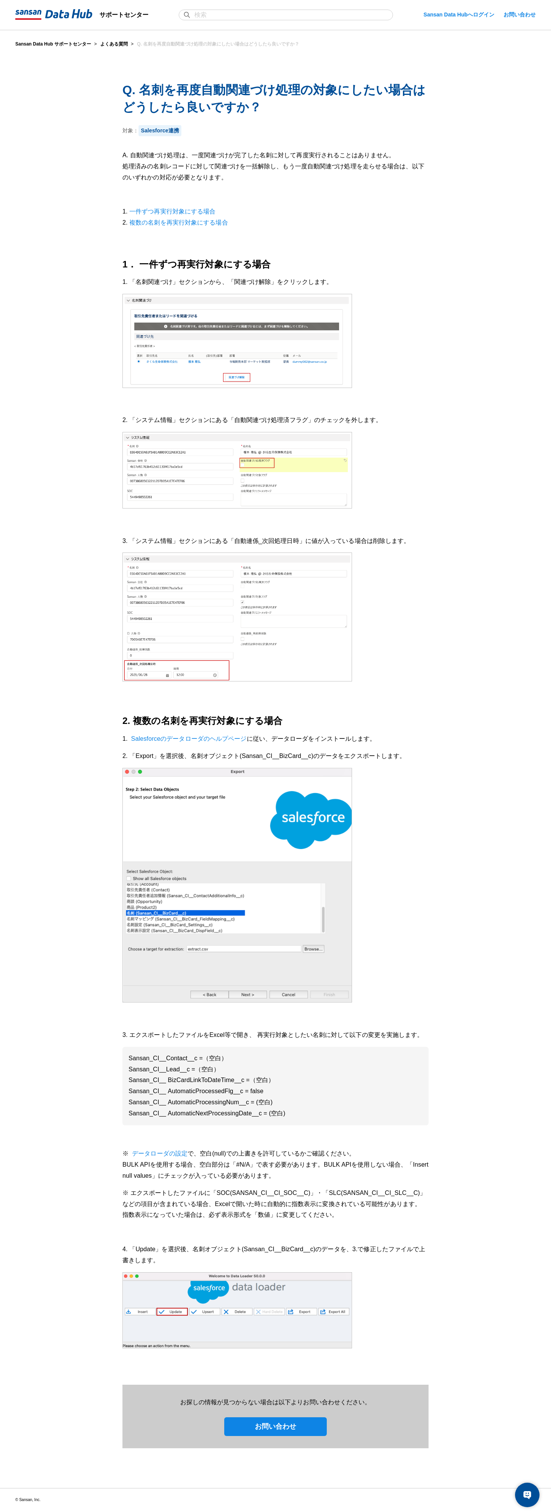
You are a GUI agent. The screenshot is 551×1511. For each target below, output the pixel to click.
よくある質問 (114, 44)
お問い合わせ (520, 14)
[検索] (289, 14)
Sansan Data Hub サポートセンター (53, 44)
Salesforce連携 (160, 130)
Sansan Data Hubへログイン (459, 14)
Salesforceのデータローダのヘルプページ (187, 738)
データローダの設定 (158, 1153)
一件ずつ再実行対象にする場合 (172, 211)
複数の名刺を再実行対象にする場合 (178, 222)
